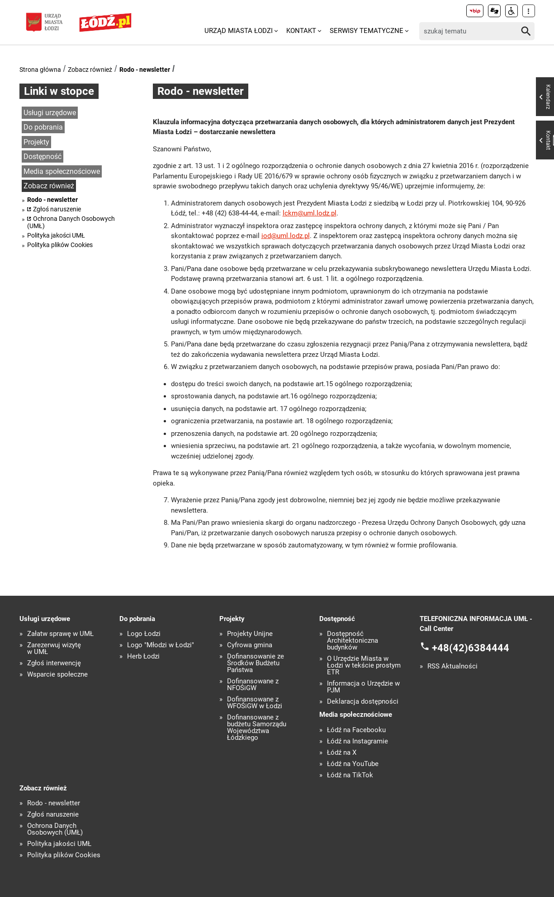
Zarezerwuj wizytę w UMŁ (54, 648)
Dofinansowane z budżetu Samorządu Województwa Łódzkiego (256, 727)
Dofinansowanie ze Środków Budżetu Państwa (255, 663)
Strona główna (40, 69)
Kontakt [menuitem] (301, 31)
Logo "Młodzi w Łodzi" (160, 645)
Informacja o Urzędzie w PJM (363, 687)
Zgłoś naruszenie (57, 209)
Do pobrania (43, 127)
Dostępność (43, 156)
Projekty (36, 142)
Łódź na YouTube (353, 764)
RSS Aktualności (452, 666)
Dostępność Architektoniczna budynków (352, 641)
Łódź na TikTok (350, 775)
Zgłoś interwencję (54, 663)
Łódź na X (341, 752)
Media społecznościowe (62, 171)
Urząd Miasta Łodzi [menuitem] (238, 31)
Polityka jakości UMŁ (56, 235)
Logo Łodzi (144, 634)
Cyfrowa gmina (249, 645)
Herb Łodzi (143, 656)
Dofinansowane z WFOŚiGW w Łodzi (254, 703)
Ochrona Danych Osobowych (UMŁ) (71, 222)
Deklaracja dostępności (362, 701)
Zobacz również (90, 69)
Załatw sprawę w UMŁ (60, 634)
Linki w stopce (59, 91)
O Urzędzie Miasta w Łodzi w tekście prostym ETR (364, 665)
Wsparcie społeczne (57, 674)
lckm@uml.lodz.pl (309, 213)
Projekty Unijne (250, 634)
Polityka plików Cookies (60, 244)
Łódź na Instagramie (357, 741)
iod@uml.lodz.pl (285, 236)
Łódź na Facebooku (356, 730)
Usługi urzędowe (50, 112)
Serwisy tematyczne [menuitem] (366, 31)
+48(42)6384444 (470, 647)
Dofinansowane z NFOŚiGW (253, 684)
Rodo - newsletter (144, 69)
